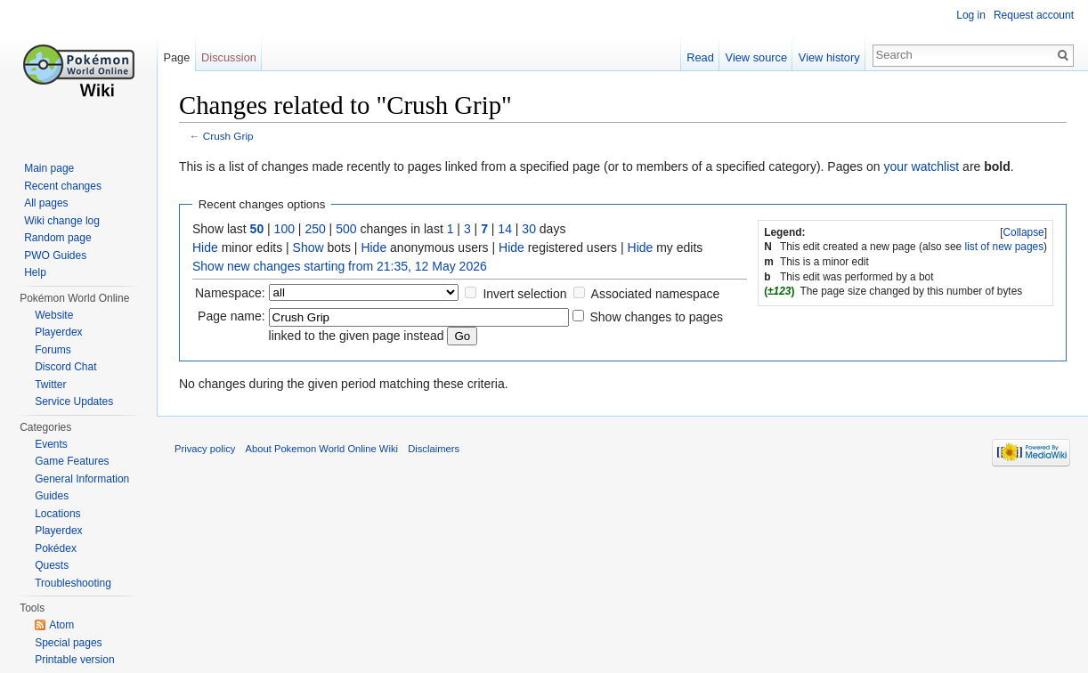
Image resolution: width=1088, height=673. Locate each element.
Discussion (228, 57)
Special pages (68, 643)
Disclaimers (433, 448)
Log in (971, 15)
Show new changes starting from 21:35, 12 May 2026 (339, 266)
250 (314, 229)
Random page (57, 237)
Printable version (74, 659)
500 (346, 229)
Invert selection (524, 294)
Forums (53, 350)
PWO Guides (55, 255)
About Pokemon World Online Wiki (322, 448)
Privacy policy (205, 448)
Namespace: (230, 293)
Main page (49, 168)
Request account (1034, 15)
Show (308, 247)
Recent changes (62, 186)
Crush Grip (228, 136)
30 (529, 229)
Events (51, 444)
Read (700, 57)
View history (829, 57)
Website (54, 315)
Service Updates (74, 401)
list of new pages (1004, 246)
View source (756, 57)
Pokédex (56, 548)
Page (176, 57)
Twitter (50, 384)
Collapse (1023, 232)
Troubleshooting (73, 583)
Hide (205, 247)
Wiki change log (62, 221)
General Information (82, 479)
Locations (57, 513)
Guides (52, 496)
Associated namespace (655, 294)
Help (35, 272)
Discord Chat (65, 367)
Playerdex (58, 332)
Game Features (72, 461)
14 (505, 229)
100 (284, 229)
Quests (52, 565)
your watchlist (921, 166)
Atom (61, 625)
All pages (46, 203)
